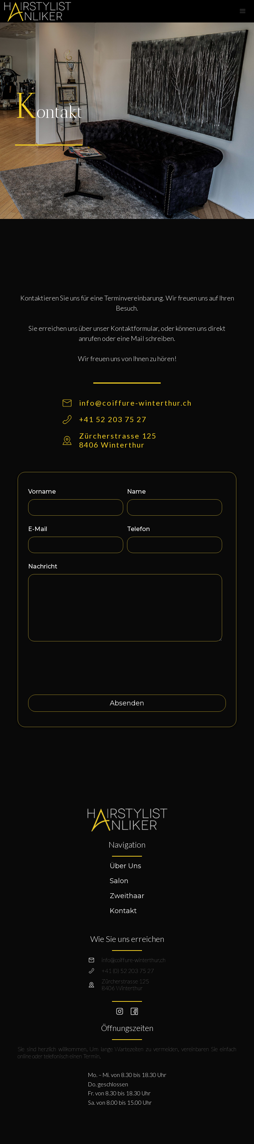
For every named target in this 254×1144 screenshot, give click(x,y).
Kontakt (123, 911)
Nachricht (42, 566)
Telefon (138, 529)
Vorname (42, 491)
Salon (119, 881)
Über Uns (125, 866)
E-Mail (37, 529)
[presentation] (85, 665)
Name (136, 491)
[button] (243, 11)
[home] (35, 11)
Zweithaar (127, 896)
